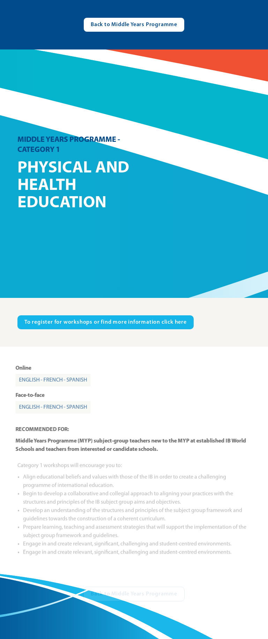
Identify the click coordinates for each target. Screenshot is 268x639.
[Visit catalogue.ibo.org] (134, 24)
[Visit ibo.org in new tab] (105, 322)
